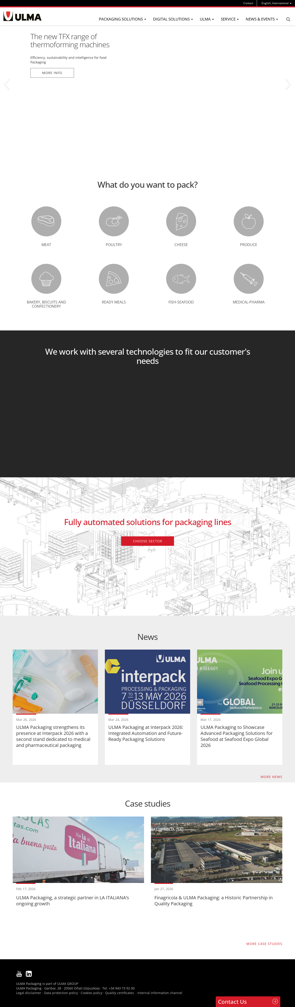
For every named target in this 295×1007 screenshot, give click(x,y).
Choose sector (147, 541)
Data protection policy (61, 993)
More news (271, 777)
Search (288, 19)
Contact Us (232, 1001)
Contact (248, 3)
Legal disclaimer (28, 993)
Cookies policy (91, 993)
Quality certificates (119, 993)
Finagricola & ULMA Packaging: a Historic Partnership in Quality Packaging (213, 839)
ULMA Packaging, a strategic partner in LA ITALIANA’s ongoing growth (72, 900)
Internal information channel (160, 993)
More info (52, 73)
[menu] (277, 3)
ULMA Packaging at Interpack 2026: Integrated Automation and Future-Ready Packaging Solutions (145, 733)
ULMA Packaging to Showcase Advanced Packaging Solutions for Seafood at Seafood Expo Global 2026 (237, 736)
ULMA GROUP (67, 983)
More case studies (264, 944)
